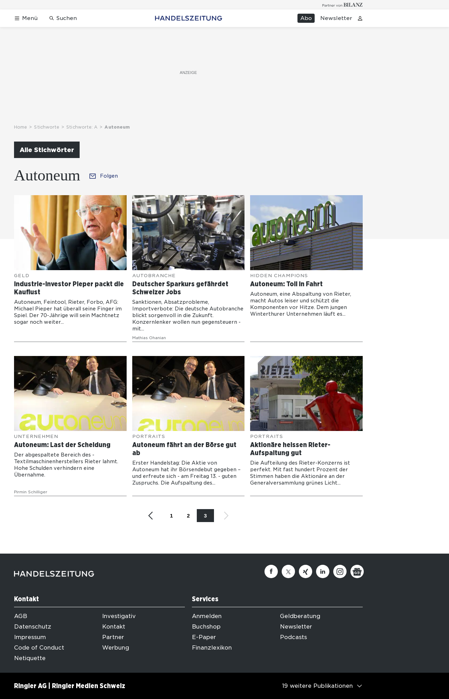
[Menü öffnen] (25, 18)
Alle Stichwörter (47, 149)
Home (20, 127)
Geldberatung (300, 616)
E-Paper (204, 637)
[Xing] (305, 571)
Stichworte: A (82, 127)
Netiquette (30, 658)
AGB (20, 616)
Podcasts (293, 637)
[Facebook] (271, 571)
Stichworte (46, 127)
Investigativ (119, 616)
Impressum (30, 637)
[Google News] (357, 571)
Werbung (115, 647)
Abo (306, 18)
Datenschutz (32, 626)
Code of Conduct (39, 647)
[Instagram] (340, 571)
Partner (113, 637)
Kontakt (113, 626)
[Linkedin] (322, 571)
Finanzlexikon (212, 647)
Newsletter (336, 18)
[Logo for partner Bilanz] (342, 5)
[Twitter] (288, 571)
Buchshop (206, 626)
